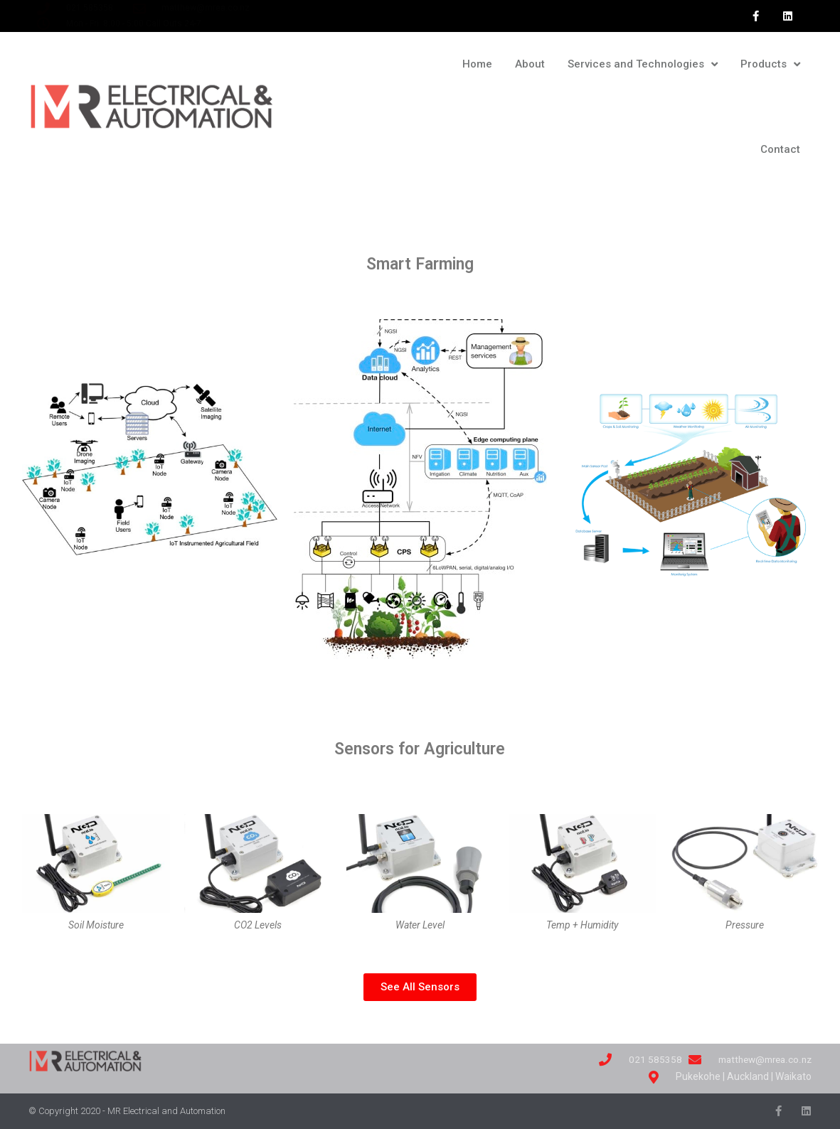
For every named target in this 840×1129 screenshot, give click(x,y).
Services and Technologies (643, 64)
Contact (780, 149)
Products (770, 64)
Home (477, 64)
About (530, 64)
